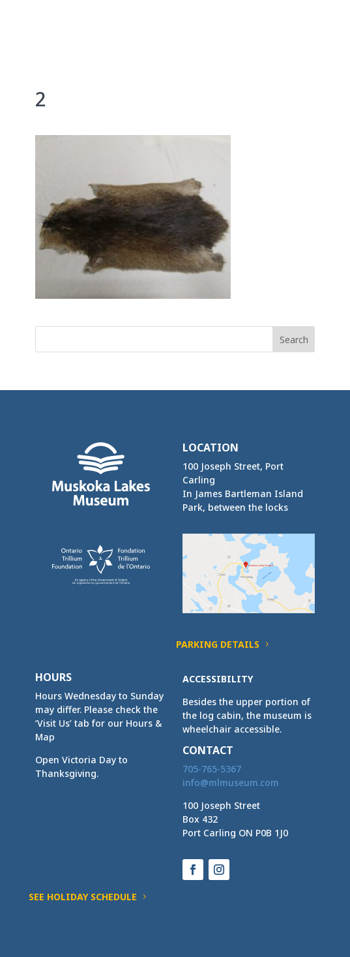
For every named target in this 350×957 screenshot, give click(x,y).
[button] (304, 34)
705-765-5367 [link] (211, 769)
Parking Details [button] (217, 644)
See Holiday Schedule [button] (83, 896)
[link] (59, 25)
